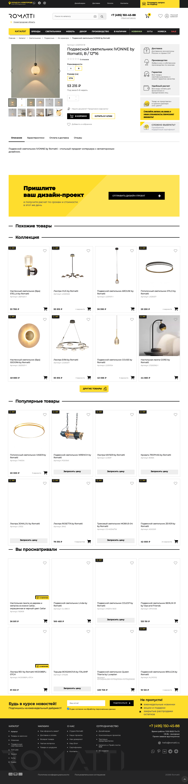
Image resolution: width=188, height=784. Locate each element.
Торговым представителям (106, 740)
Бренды (35, 31)
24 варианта (167, 542)
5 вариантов (80, 542)
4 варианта (80, 309)
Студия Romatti (76, 731)
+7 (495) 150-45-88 (123, 15)
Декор (83, 31)
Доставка (96, 3)
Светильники (53, 31)
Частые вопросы (47, 743)
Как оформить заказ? (49, 731)
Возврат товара (47, 739)
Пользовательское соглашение (90, 775)
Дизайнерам (80, 3)
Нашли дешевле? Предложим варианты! (87, 109)
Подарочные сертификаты (17, 745)
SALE (173, 31)
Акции (14, 754)
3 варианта (80, 378)
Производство (100, 31)
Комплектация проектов (110, 735)
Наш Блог (73, 743)
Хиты (150, 31)
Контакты (124, 3)
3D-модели (104, 751)
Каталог (20, 31)
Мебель (70, 31)
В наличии (120, 31)
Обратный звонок (128, 18)
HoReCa (162, 31)
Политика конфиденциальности (53, 775)
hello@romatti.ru (169, 742)
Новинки (136, 31)
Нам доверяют (76, 739)
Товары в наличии (19, 736)
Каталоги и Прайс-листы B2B (110, 746)
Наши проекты (76, 735)
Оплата (110, 3)
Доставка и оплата (48, 735)
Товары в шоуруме (48, 747)
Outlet (13, 762)
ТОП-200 (14, 750)
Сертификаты (75, 747)
